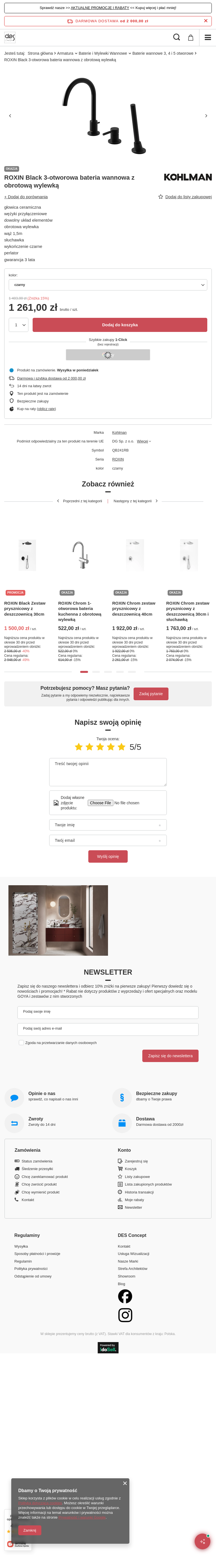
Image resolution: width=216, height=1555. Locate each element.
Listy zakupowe (137, 1177)
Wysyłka (21, 1246)
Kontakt (28, 1200)
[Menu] (207, 37)
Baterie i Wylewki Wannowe (103, 53)
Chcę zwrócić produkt (39, 1184)
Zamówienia (27, 1150)
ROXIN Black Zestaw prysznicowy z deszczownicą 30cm (25, 608)
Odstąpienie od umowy (32, 1276)
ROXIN (118, 459)
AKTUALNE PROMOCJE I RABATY (100, 8)
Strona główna (40, 53)
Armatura (65, 53)
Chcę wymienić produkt (40, 1192)
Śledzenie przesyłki (37, 1169)
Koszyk (131, 1169)
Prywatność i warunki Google (82, 1517)
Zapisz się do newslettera (170, 1056)
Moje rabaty (134, 1200)
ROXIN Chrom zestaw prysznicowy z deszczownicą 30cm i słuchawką (187, 611)
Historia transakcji (139, 1192)
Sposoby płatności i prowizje (37, 1254)
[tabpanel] (27, 586)
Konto (124, 1150)
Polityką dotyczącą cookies (40, 1503)
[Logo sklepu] (9, 37)
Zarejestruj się (136, 1161)
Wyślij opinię (108, 856)
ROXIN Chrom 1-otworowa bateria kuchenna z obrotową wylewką (79, 611)
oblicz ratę (46, 409)
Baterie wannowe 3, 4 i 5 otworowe (163, 53)
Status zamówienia (37, 1161)
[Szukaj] (177, 37)
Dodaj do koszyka (120, 324)
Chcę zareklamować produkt (45, 1177)
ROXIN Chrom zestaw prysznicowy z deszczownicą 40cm (133, 608)
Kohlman (119, 432)
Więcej (142, 441)
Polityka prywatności (31, 1269)
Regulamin (23, 1261)
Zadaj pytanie (151, 693)
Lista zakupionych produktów (148, 1184)
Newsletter (108, 972)
